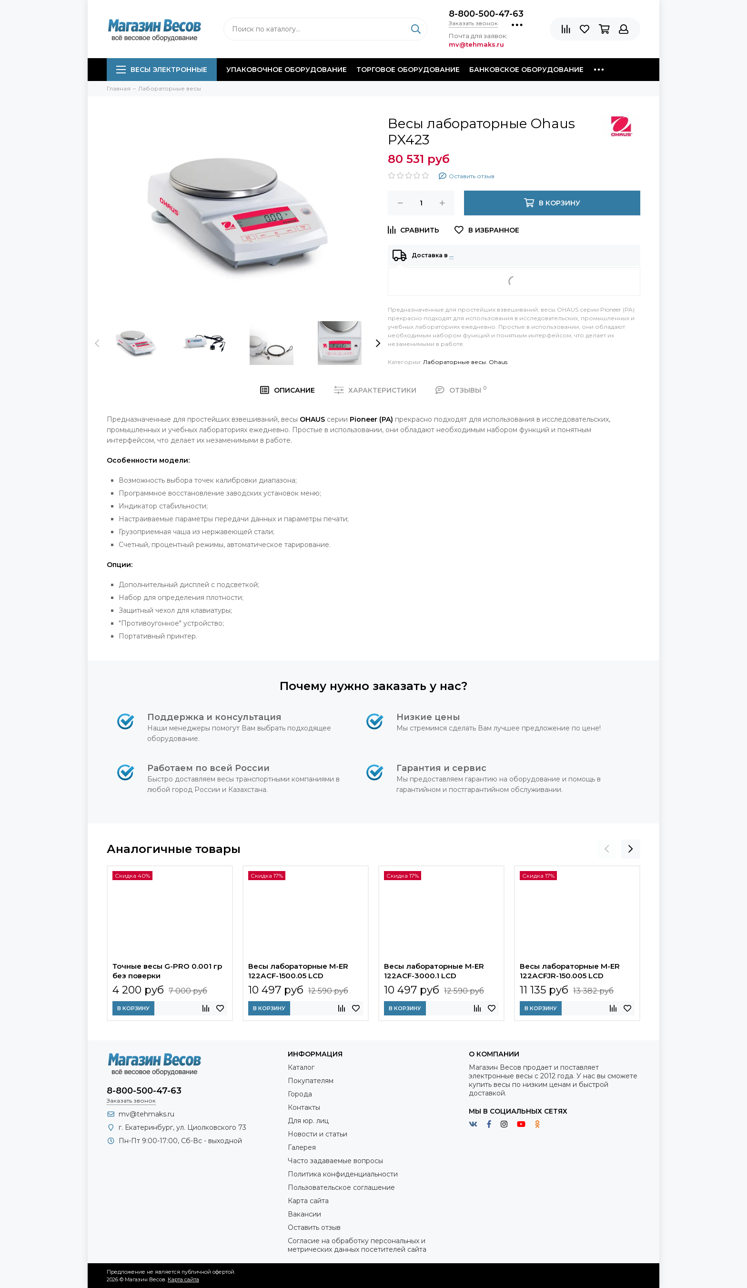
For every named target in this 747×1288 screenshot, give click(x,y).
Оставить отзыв (314, 1227)
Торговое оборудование (408, 69)
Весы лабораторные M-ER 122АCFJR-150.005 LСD (570, 971)
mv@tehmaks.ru (146, 1114)
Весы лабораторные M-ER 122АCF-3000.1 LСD (434, 971)
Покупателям (310, 1080)
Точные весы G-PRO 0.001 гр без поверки (167, 971)
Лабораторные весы (454, 361)
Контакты (304, 1107)
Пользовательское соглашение (341, 1187)
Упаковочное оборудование (286, 69)
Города (300, 1094)
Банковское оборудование (526, 69)
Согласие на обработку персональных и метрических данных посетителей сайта (357, 1245)
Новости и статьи (317, 1134)
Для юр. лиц (308, 1120)
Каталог (301, 1067)
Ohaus (498, 361)
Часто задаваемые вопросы (335, 1160)
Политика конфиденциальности (343, 1174)
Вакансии (304, 1214)
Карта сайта (308, 1201)
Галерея (302, 1147)
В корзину (133, 1008)
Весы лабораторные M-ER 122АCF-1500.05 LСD (298, 971)
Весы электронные (161, 69)
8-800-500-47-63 (486, 14)
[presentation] (97, 343)
